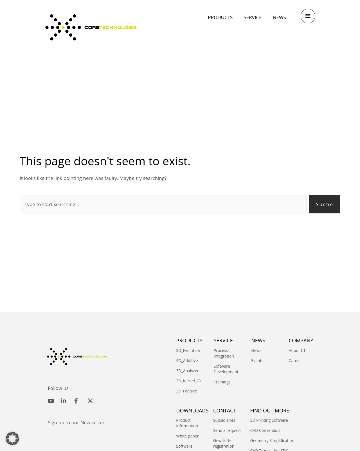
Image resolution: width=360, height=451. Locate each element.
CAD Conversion (265, 430)
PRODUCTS (189, 340)
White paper (187, 436)
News (256, 350)
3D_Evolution (188, 350)
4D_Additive (187, 360)
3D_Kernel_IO (188, 380)
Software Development (226, 368)
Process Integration (224, 353)
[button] (12, 438)
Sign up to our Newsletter (76, 422)
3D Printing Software (269, 420)
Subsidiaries (224, 420)
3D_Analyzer (187, 370)
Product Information (187, 422)
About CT (297, 350)
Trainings (222, 382)
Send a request (227, 430)
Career (295, 360)
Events (257, 360)
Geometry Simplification (272, 440)
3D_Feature (186, 391)
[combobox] (163, 204)
